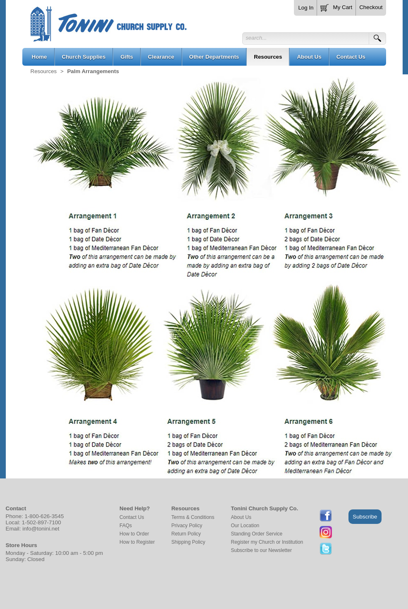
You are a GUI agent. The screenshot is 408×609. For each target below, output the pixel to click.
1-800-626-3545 (44, 516)
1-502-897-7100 (41, 522)
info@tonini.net (40, 529)
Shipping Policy (188, 542)
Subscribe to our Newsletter (261, 550)
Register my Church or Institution (267, 542)
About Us (241, 517)
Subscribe (365, 517)
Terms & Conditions (192, 517)
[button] (336, 6)
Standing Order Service (257, 534)
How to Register (137, 542)
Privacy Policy (186, 525)
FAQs (125, 525)
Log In (305, 8)
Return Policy (185, 534)
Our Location (245, 525)
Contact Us (131, 517)
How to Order (134, 534)
